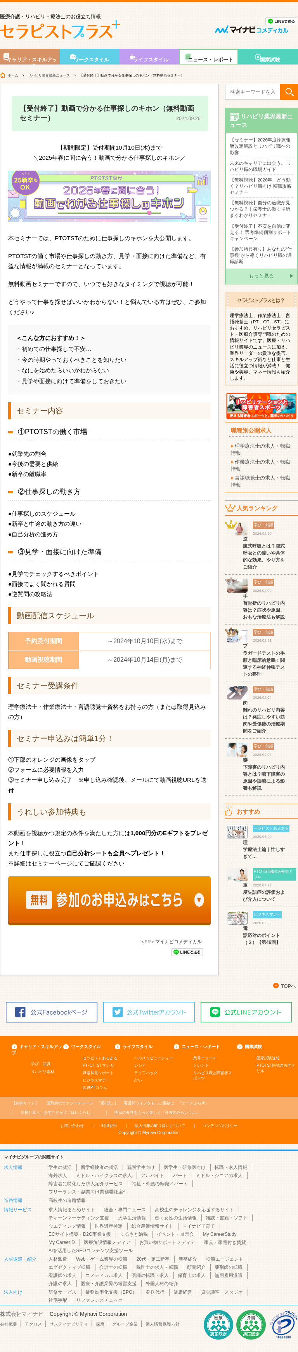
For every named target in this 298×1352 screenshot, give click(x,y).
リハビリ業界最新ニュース (49, 75)
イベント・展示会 (175, 1234)
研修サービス (62, 1292)
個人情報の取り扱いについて (160, 1125)
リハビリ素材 (42, 1071)
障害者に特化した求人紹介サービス (86, 1183)
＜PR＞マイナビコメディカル (171, 941)
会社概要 (8, 1324)
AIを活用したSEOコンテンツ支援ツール (91, 1250)
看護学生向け (141, 1167)
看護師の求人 (62, 1275)
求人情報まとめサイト (72, 1209)
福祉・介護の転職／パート (160, 1183)
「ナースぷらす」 (166, 1103)
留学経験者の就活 (99, 1167)
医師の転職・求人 (150, 1275)
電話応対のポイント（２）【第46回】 (262, 935)
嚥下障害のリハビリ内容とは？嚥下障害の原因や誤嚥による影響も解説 (264, 774)
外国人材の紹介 (162, 1283)
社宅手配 (58, 1300)
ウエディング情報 (67, 1226)
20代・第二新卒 (152, 1259)
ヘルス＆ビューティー (153, 1058)
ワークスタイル (91, 60)
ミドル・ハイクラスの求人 (104, 1175)
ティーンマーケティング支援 (79, 1218)
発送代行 (155, 1292)
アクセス (33, 1324)
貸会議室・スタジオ (222, 1292)
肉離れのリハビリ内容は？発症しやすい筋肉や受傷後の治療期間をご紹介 (264, 717)
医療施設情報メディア (107, 1242)
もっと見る (261, 276)
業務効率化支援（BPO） (111, 1292)
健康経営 (182, 1292)
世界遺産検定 (109, 1226)
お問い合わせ (72, 1125)
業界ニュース (205, 1058)
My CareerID (62, 1242)
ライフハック (146, 1073)
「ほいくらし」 (57, 1112)
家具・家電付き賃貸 (225, 1242)
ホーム (13, 75)
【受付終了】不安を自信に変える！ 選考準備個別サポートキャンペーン (260, 232)
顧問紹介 (196, 1267)
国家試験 (270, 60)
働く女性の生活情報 (176, 1218)
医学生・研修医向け (185, 1167)
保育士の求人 (192, 1275)
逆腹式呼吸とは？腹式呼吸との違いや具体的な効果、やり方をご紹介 (264, 553)
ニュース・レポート (210, 60)
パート (180, 1175)
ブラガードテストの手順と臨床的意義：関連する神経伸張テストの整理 (264, 660)
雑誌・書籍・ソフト (227, 1218)
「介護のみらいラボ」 (157, 1112)
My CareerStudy (220, 1234)
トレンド (201, 1065)
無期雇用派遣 (229, 1275)
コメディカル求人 (104, 1275)
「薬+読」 (81, 1103)
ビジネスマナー (96, 1080)
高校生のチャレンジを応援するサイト (194, 1209)
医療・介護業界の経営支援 (109, 1283)
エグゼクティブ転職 (69, 1267)
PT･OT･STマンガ (98, 1065)
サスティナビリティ (69, 1324)
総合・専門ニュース (125, 1209)
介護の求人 (60, 1283)
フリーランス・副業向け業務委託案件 (88, 1192)
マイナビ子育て (198, 1226)
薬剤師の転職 (229, 1267)
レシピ (140, 1065)
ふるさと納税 (134, 1234)
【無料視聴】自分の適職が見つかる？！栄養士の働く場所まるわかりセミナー (260, 209)
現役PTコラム (95, 1087)
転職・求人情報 (231, 1167)
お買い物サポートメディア (167, 1242)
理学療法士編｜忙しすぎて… (264, 849)
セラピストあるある (100, 1058)
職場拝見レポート (98, 1073)
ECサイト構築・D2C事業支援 (80, 1234)
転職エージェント (224, 1259)
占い (138, 1080)
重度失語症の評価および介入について (264, 892)
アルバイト (152, 1175)
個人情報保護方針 (163, 1324)
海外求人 (58, 1175)
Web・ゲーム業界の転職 (101, 1259)
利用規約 (109, 1125)
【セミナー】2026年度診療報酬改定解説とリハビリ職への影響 (260, 146)
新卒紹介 (187, 1259)
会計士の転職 (113, 1267)
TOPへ (288, 986)
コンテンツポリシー (220, 1125)
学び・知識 (40, 1064)
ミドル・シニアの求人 (219, 1175)
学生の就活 (60, 1167)
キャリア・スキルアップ (32, 61)
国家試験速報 (268, 1058)
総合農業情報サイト (152, 1226)
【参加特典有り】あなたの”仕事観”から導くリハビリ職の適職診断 (261, 255)
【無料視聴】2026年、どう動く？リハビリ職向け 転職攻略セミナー (260, 186)
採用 (100, 1324)
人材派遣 (58, 1259)
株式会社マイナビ (21, 1314)
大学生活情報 (132, 1218)
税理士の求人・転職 (157, 1267)
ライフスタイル (150, 60)
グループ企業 (125, 1324)
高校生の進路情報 (67, 1200)
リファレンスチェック (99, 1300)
